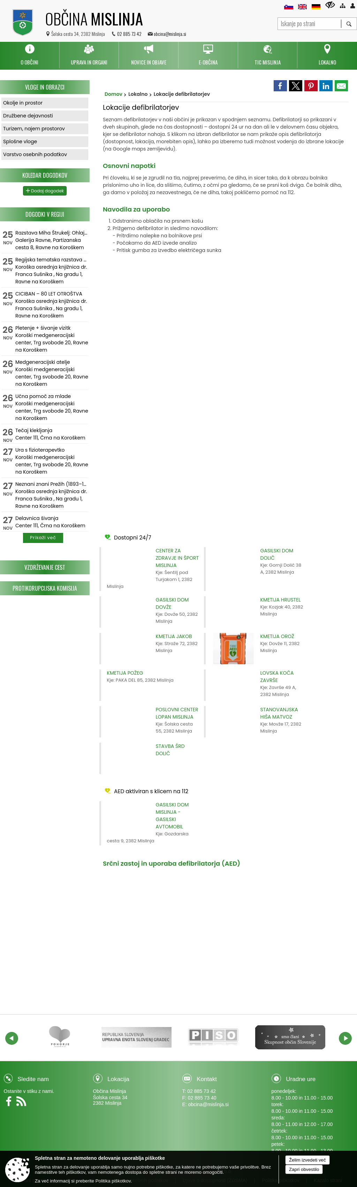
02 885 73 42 (129, 33)
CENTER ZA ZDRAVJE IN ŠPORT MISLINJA (177, 558)
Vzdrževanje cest (44, 567)
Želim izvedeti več (307, 1160)
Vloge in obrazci (44, 87)
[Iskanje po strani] (309, 23)
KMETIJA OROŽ (277, 636)
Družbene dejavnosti (28, 115)
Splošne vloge (20, 141)
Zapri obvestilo (304, 1169)
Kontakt (207, 1079)
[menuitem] (29, 55)
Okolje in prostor (23, 102)
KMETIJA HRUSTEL (280, 599)
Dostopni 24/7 (127, 537)
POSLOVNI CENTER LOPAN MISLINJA (177, 713)
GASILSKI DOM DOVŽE (172, 603)
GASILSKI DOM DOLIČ (277, 554)
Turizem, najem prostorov (34, 128)
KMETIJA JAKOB (174, 636)
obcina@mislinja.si (170, 33)
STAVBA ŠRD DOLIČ (170, 750)
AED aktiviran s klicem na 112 (145, 791)
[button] (11, 1038)
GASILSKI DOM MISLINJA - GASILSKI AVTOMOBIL (172, 815)
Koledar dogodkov (44, 175)
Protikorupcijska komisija (45, 588)
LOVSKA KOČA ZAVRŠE (277, 676)
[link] (280, 85)
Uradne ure (301, 1079)
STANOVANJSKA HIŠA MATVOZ (279, 713)
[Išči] (349, 24)
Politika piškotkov (113, 1181)
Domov (113, 94)
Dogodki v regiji (44, 214)
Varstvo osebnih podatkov (35, 154)
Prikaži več (43, 538)
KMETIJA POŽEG (125, 672)
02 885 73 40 (202, 1098)
